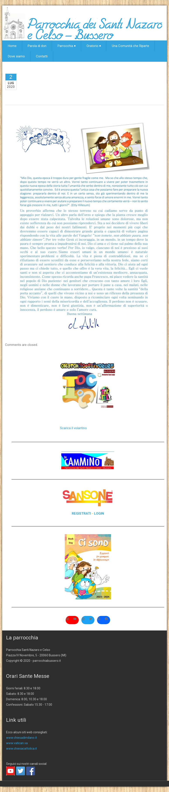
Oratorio (94, 46)
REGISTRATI (81, 513)
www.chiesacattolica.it (21, 748)
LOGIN (99, 513)
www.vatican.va (17, 743)
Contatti (42, 56)
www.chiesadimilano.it (21, 737)
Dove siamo (16, 56)
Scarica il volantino (73, 428)
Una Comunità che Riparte (130, 46)
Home (12, 46)
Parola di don (37, 46)
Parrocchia (66, 46)
